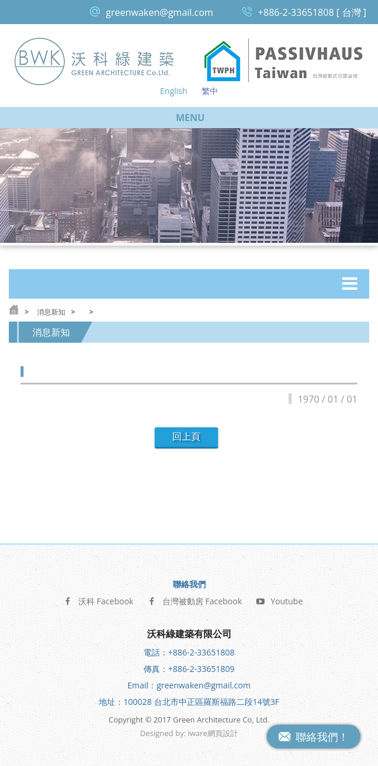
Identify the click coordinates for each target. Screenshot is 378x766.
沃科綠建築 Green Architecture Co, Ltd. (94, 61)
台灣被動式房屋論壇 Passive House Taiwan (284, 61)
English (173, 90)
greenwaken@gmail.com (159, 12)
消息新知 (51, 312)
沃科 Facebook (98, 600)
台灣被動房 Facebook (195, 600)
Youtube (279, 600)
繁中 (210, 90)
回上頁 (186, 436)
